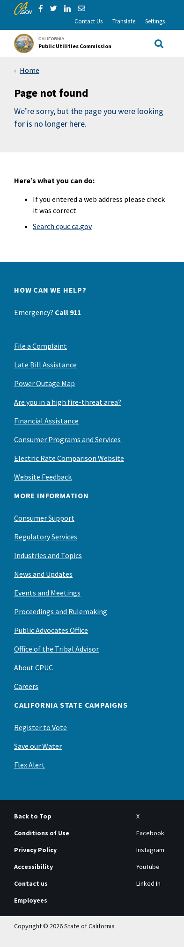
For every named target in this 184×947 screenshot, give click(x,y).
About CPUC (33, 667)
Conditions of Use (41, 833)
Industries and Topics (48, 555)
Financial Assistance (46, 420)
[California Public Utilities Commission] (65, 43)
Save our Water (38, 746)
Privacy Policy (35, 850)
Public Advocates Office (51, 630)
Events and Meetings (47, 592)
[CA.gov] (23, 8)
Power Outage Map (44, 383)
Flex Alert (29, 764)
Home (29, 70)
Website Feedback (43, 476)
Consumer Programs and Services (67, 439)
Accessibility (33, 866)
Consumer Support (44, 518)
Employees (30, 900)
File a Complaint (40, 346)
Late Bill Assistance (45, 364)
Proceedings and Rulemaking (60, 611)
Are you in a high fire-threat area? (67, 402)
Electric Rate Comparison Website (69, 458)
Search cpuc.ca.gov (62, 226)
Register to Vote (40, 727)
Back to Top (33, 816)
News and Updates (43, 574)
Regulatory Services (45, 536)
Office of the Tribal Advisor (56, 648)
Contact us (31, 883)
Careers (26, 686)
